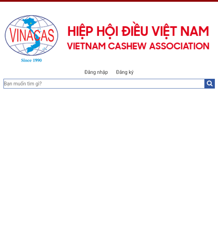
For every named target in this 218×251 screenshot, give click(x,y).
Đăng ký (124, 72)
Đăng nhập (96, 72)
